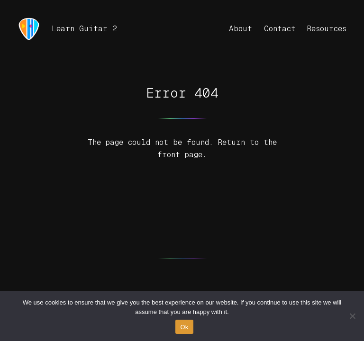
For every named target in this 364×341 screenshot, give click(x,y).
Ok (184, 327)
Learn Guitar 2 (84, 28)
